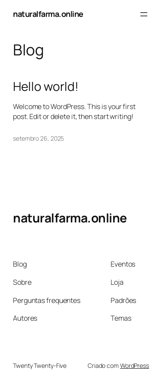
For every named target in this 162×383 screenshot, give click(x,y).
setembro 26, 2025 (38, 138)
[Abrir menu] (144, 14)
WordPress (134, 365)
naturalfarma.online (48, 14)
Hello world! (46, 86)
